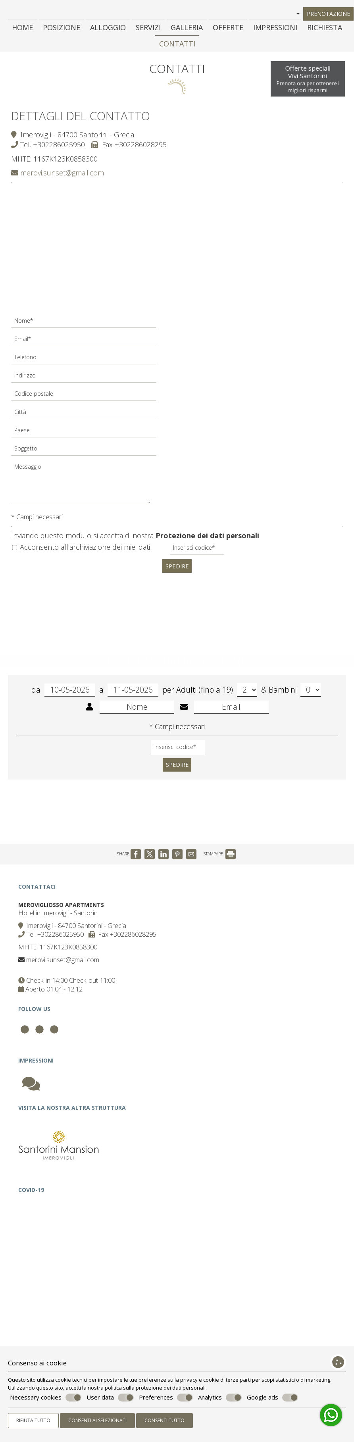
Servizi (148, 29)
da (63, 696)
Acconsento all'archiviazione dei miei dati (82, 550)
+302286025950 (60, 147)
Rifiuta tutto (33, 1420)
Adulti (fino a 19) (216, 697)
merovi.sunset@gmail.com (58, 176)
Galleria (187, 29)
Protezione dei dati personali (208, 538)
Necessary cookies (45, 1398)
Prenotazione (328, 14)
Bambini (295, 697)
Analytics (220, 1398)
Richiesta (324, 29)
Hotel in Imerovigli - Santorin (59, 925)
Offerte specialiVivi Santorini (307, 81)
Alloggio (108, 29)
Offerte (228, 29)
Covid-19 (33, 1215)
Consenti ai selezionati (97, 1420)
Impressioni (275, 29)
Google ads (272, 1398)
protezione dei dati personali (171, 1387)
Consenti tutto (164, 1420)
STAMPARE (220, 863)
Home (22, 29)
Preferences (166, 1398)
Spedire (177, 568)
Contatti (177, 45)
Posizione (61, 29)
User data (110, 1398)
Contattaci (38, 898)
